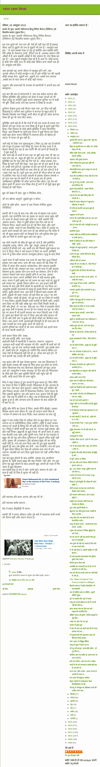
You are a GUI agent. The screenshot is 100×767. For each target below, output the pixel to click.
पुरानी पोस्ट (56, 589)
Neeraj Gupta (41, 546)
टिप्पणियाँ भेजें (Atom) (18, 594)
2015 (70, 126)
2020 (70, 109)
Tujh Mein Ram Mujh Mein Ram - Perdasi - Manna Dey (43, 542)
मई (71, 708)
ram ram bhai (14, 8)
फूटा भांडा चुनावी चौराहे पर (78, 508)
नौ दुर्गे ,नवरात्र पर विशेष (78, 459)
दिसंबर (72, 130)
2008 (70, 743)
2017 (70, 119)
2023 (70, 98)
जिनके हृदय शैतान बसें (77, 563)
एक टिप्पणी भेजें (7, 584)
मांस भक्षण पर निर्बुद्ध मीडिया (79, 641)
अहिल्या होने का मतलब (77, 260)
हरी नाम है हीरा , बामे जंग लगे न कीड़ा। (83, 661)
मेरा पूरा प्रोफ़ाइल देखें (72, 755)
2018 (70, 116)
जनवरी (72, 718)
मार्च (72, 715)
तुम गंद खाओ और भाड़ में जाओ (80, 599)
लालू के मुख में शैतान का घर (79, 645)
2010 (70, 736)
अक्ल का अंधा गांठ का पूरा (79, 621)
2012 (70, 729)
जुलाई (72, 701)
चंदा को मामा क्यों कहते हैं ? (79, 400)
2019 (70, 112)
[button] (19, 486)
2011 (70, 732)
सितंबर (72, 694)
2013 (70, 725)
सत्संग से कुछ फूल (76, 625)
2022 (70, 102)
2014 (70, 722)
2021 (70, 105)
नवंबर (72, 133)
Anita (13, 572)
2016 (70, 123)
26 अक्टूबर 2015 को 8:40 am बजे (21, 580)
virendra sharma (75, 752)
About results (51, 535)
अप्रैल (72, 711)
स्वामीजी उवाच (74, 231)
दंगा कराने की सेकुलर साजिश (79, 678)
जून (71, 704)
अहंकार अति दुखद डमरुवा (79, 159)
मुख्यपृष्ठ (30, 589)
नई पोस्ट (5, 589)
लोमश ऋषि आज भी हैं (77, 377)
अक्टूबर (73, 136)
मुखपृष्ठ (6, 19)
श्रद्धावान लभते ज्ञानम (77, 215)
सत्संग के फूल (74, 296)
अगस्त (72, 697)
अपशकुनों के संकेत (76, 436)
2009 (70, 739)
